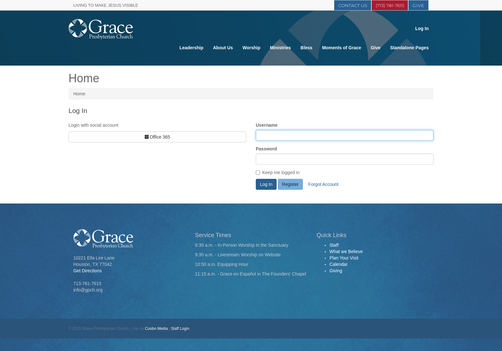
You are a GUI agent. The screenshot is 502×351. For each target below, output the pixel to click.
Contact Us (352, 5)
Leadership (192, 47)
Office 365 (157, 137)
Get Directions (87, 270)
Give (418, 5)
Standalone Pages (409, 47)
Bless (306, 47)
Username (267, 125)
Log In (422, 28)
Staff (334, 245)
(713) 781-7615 (390, 5)
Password (266, 148)
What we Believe (346, 251)
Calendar (338, 264)
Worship (251, 47)
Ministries (280, 47)
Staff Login (180, 328)
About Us (223, 47)
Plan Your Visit (343, 257)
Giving (335, 270)
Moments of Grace (341, 47)
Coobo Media (156, 328)
